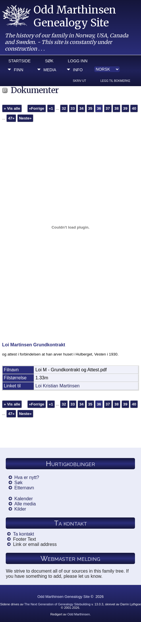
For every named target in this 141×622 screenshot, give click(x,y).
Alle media (25, 503)
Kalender (23, 498)
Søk (49, 61)
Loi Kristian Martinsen (57, 385)
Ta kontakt (23, 534)
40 (134, 108)
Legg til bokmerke (115, 80)
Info (77, 69)
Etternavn (24, 487)
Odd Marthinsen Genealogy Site (75, 16)
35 (90, 108)
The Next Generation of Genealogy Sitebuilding (57, 604)
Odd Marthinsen (78, 614)
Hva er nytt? (26, 477)
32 (64, 108)
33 (73, 108)
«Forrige (36, 108)
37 (108, 108)
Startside (19, 61)
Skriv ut (79, 80)
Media (49, 69)
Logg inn (77, 61)
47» (11, 118)
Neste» (25, 118)
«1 (51, 108)
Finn (18, 69)
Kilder (20, 509)
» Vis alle (12, 108)
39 (125, 108)
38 (116, 108)
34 (81, 108)
